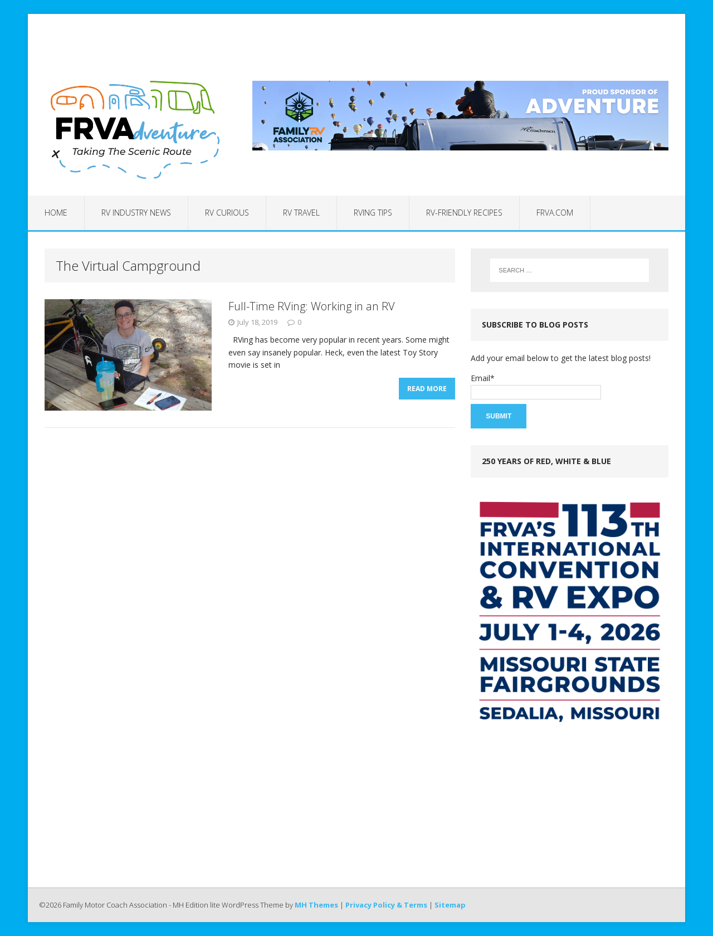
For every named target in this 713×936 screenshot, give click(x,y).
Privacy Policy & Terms (386, 905)
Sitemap (450, 905)
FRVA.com (554, 212)
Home (56, 212)
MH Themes (316, 905)
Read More (427, 392)
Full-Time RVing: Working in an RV (311, 306)
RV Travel (301, 212)
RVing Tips (373, 212)
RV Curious (227, 212)
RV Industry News (136, 212)
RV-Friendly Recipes (464, 212)
